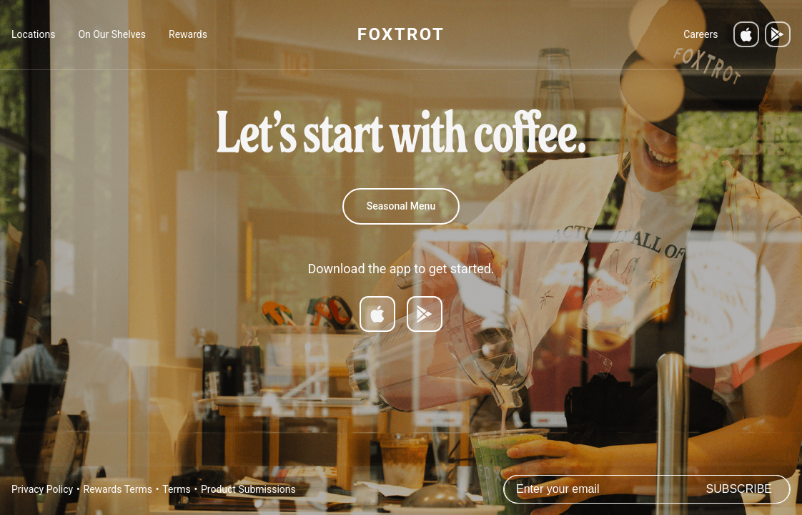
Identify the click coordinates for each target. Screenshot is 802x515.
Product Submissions (248, 489)
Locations (33, 34)
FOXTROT (401, 34)
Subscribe (739, 489)
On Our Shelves (112, 34)
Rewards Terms (118, 489)
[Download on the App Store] (746, 34)
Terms (176, 489)
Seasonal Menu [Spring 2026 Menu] (401, 206)
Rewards (188, 34)
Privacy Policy (42, 489)
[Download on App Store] (377, 314)
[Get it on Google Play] (778, 34)
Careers (700, 34)
